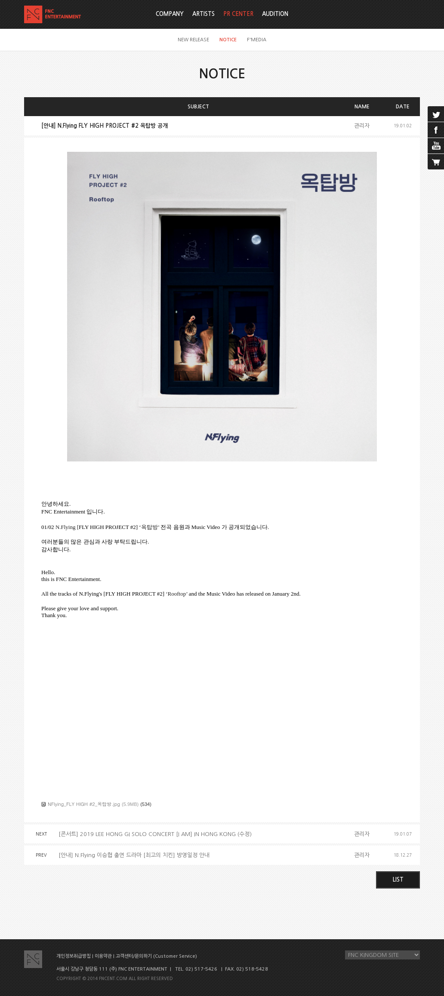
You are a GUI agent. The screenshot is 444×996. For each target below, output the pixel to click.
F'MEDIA (256, 39)
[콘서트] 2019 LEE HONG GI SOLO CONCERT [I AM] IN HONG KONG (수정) (155, 834)
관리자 (362, 126)
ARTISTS (203, 14)
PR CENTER (238, 14)
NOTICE (228, 39)
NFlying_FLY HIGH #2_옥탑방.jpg (84, 804)
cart (436, 161)
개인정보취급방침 (73, 956)
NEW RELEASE (193, 39)
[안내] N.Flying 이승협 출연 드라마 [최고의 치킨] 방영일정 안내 (134, 855)
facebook (436, 130)
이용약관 (103, 956)
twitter (436, 114)
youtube (436, 146)
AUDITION (275, 14)
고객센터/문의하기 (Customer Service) (156, 956)
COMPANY (170, 14)
